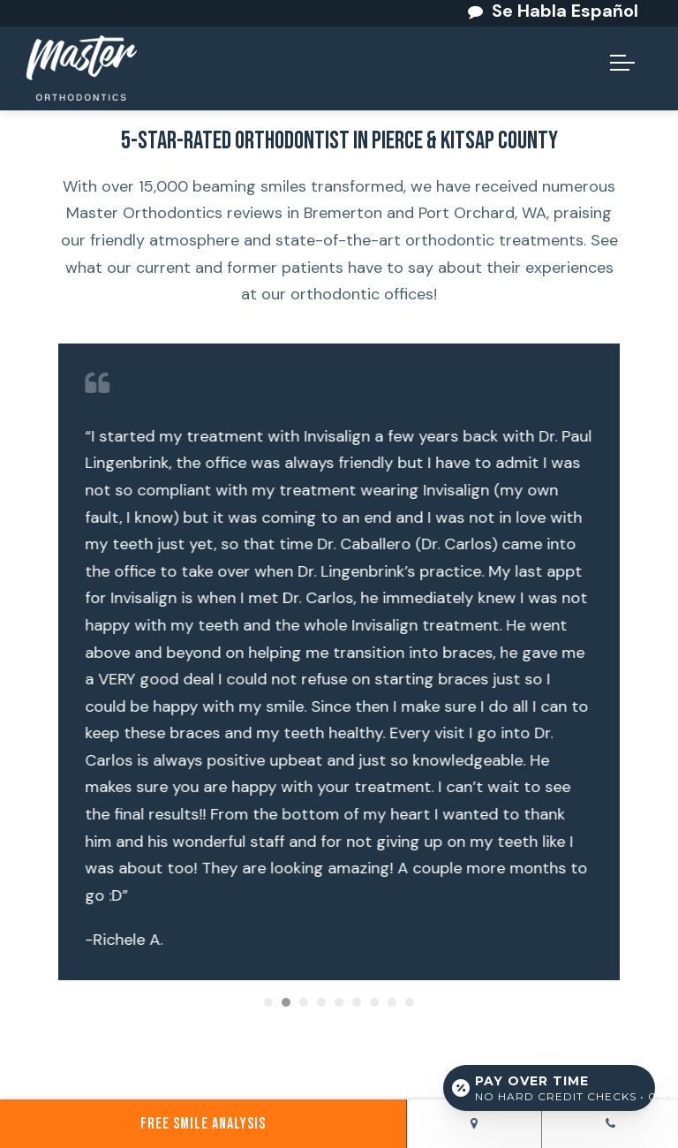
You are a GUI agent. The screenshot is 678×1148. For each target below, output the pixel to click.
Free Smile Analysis (203, 1123)
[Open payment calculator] (549, 1088)
